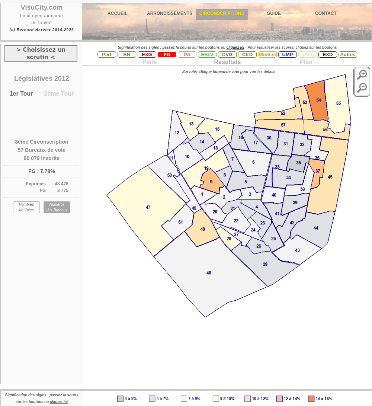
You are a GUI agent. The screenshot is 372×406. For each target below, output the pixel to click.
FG (167, 54)
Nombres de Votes (26, 207)
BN (127, 54)
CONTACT (326, 13)
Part (106, 54)
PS (187, 54)
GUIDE (274, 13)
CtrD (247, 54)
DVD (307, 54)
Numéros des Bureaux (56, 207)
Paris (149, 62)
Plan (305, 62)
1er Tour (21, 93)
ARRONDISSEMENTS (169, 13)
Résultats (227, 62)
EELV (207, 54)
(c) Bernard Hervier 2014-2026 (41, 30)
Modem (267, 54)
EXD (328, 54)
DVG (227, 54)
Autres (347, 54)
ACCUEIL (117, 13)
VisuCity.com (41, 7)
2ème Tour (59, 93)
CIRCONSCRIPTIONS (221, 13)
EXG (147, 54)
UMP (287, 54)
